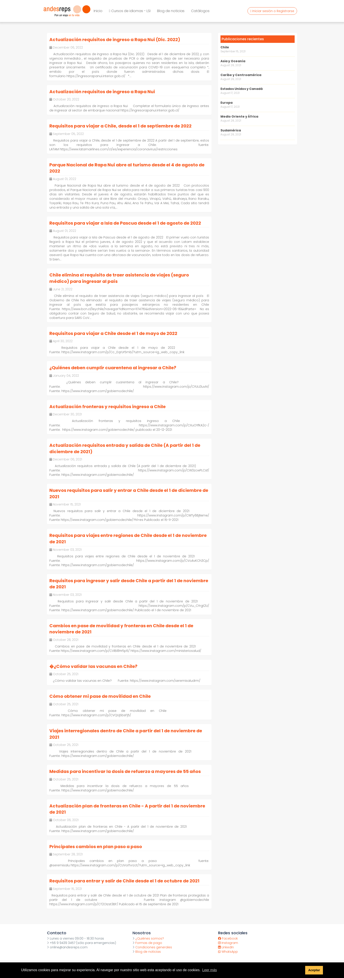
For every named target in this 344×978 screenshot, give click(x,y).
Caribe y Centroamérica (240, 75)
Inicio (98, 10)
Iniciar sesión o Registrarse (272, 11)
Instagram (228, 943)
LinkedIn (226, 947)
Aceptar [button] (314, 970)
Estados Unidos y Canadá (241, 89)
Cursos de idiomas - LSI (129, 10)
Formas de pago (147, 943)
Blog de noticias (171, 10)
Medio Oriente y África (239, 116)
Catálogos (200, 10)
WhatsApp (228, 951)
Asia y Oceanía (232, 61)
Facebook (228, 938)
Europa (226, 102)
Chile (224, 47)
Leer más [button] (209, 970)
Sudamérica (230, 130)
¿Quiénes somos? (148, 938)
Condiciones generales (152, 947)
